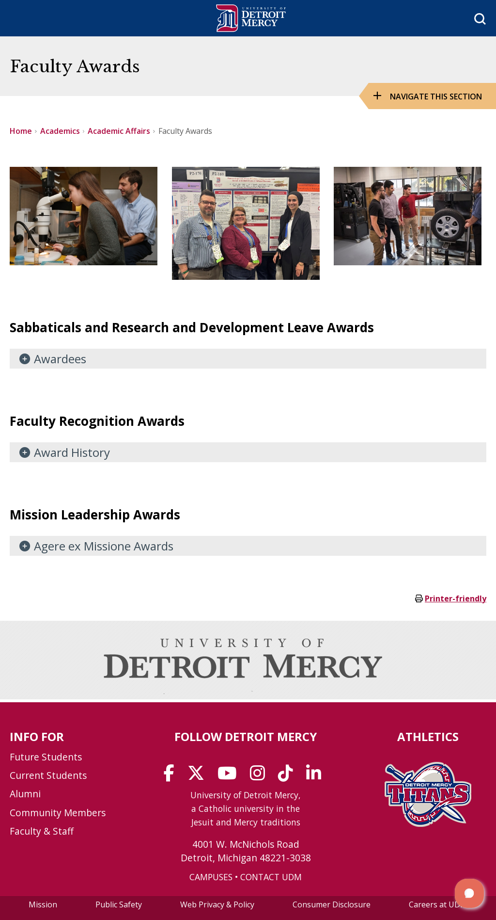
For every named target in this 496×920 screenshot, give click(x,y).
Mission (43, 904)
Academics (60, 131)
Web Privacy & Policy (217, 904)
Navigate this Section (436, 96)
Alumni (25, 793)
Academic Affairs (119, 131)
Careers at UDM (438, 904)
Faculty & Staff (42, 831)
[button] (469, 893)
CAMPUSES (210, 877)
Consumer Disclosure (332, 904)
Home (21, 131)
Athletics (428, 736)
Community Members (58, 812)
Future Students (46, 756)
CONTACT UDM (271, 877)
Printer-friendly (455, 598)
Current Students (48, 775)
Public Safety (118, 904)
